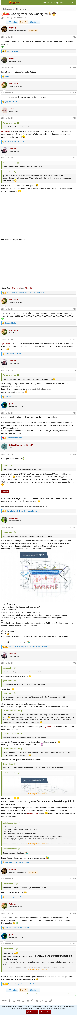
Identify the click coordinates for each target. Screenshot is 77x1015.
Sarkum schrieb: (9, 884)
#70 (74, 454)
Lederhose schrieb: (10, 773)
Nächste (34, 22)
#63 (74, 93)
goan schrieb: (8, 532)
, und (14, 141)
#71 (74, 527)
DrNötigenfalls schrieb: (11, 711)
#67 (74, 340)
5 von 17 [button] (23, 22)
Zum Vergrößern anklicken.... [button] (38, 794)
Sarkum (6, 18)
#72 (74, 663)
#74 (74, 913)
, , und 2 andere (22, 984)
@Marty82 (16, 288)
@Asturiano (50, 727)
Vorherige (12, 22)
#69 (74, 413)
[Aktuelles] (68, 2)
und (13, 51)
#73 (74, 879)
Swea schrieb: (8, 172)
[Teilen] (70, 37)
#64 (74, 118)
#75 (74, 944)
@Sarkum (5, 131)
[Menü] (4, 2)
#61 (74, 37)
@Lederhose (32, 813)
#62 (74, 68)
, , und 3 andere (26, 292)
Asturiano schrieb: (9, 123)
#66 (74, 309)
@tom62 (28, 288)
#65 (74, 158)
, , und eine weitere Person (22, 511)
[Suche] (73, 2)
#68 (74, 370)
